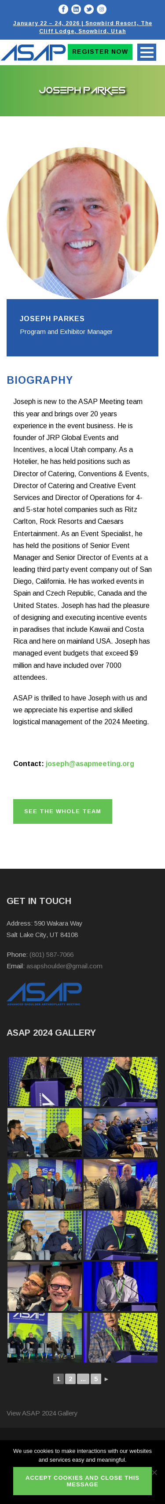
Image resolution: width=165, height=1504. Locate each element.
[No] (154, 1472)
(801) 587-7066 (51, 954)
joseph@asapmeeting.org (90, 763)
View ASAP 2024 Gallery (42, 1413)
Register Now (100, 51)
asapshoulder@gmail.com (64, 966)
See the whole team (62, 811)
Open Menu (146, 52)
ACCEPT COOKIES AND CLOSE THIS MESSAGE (82, 1481)
